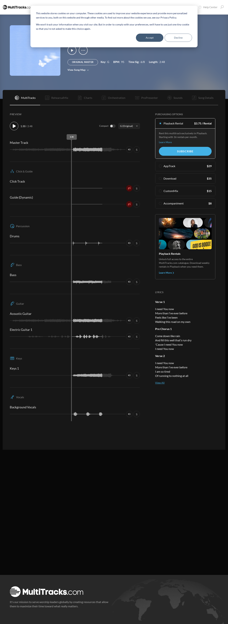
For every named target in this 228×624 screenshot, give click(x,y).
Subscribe (185, 151)
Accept (150, 37)
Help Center (207, 7)
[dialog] (114, 26)
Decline (178, 37)
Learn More (165, 142)
